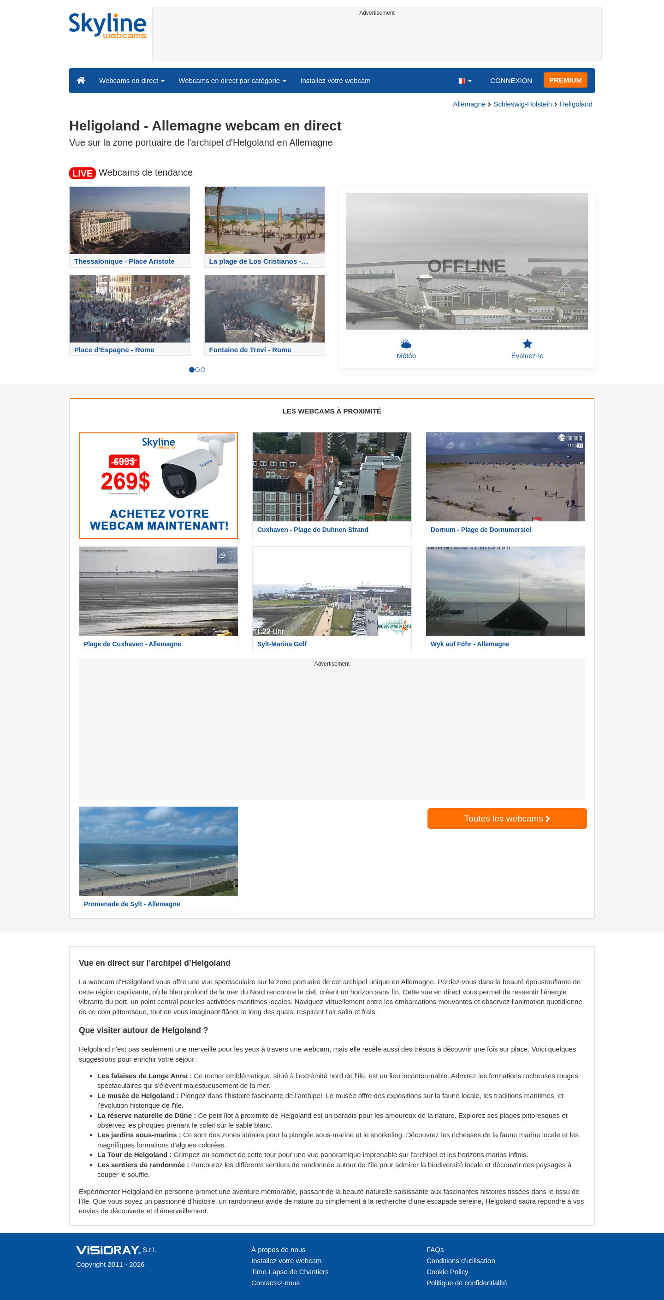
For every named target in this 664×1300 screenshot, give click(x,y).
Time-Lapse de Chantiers (290, 1272)
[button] (464, 80)
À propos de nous (278, 1249)
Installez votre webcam (335, 80)
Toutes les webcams (507, 818)
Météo (406, 349)
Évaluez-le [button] (527, 349)
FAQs (435, 1249)
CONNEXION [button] (511, 80)
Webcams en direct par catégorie (232, 80)
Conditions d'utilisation (461, 1261)
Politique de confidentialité (467, 1283)
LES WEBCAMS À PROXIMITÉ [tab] (332, 411)
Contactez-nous (275, 1283)
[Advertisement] (377, 40)
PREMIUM (565, 80)
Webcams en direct (132, 80)
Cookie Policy (447, 1272)
